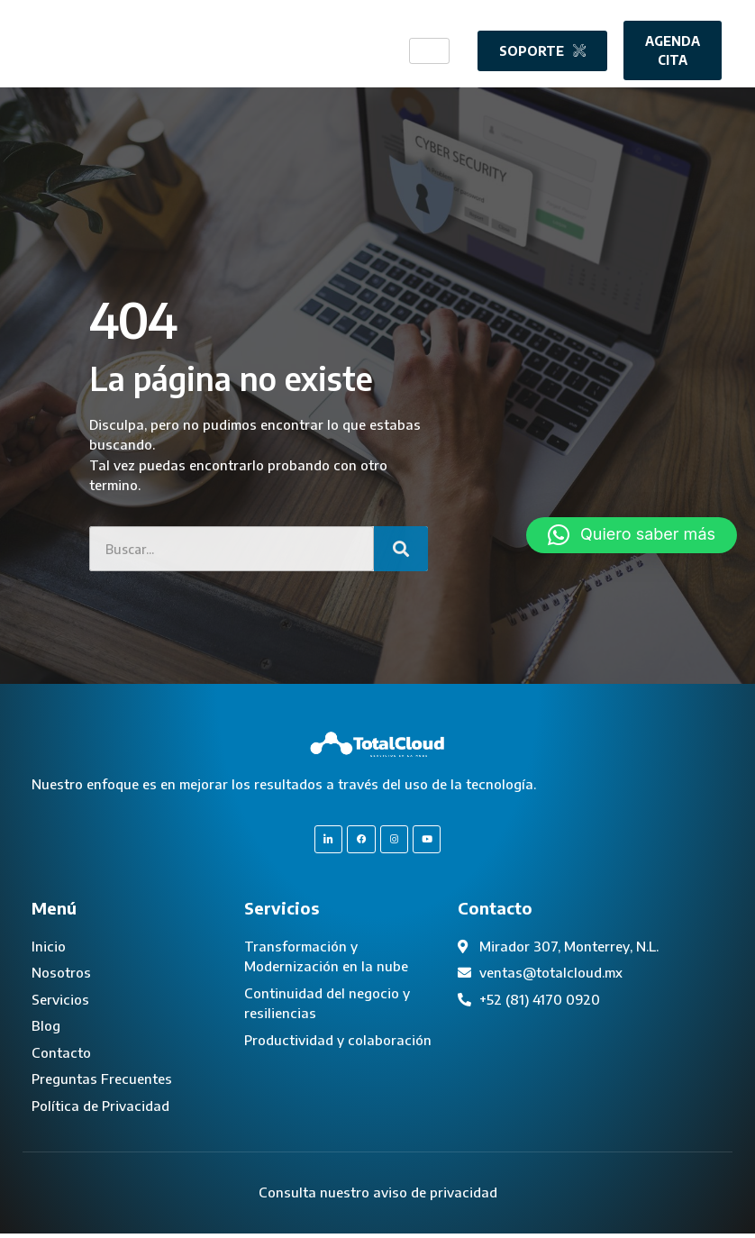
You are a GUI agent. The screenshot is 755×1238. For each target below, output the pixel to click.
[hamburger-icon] (429, 50)
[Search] (401, 548)
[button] (631, 535)
